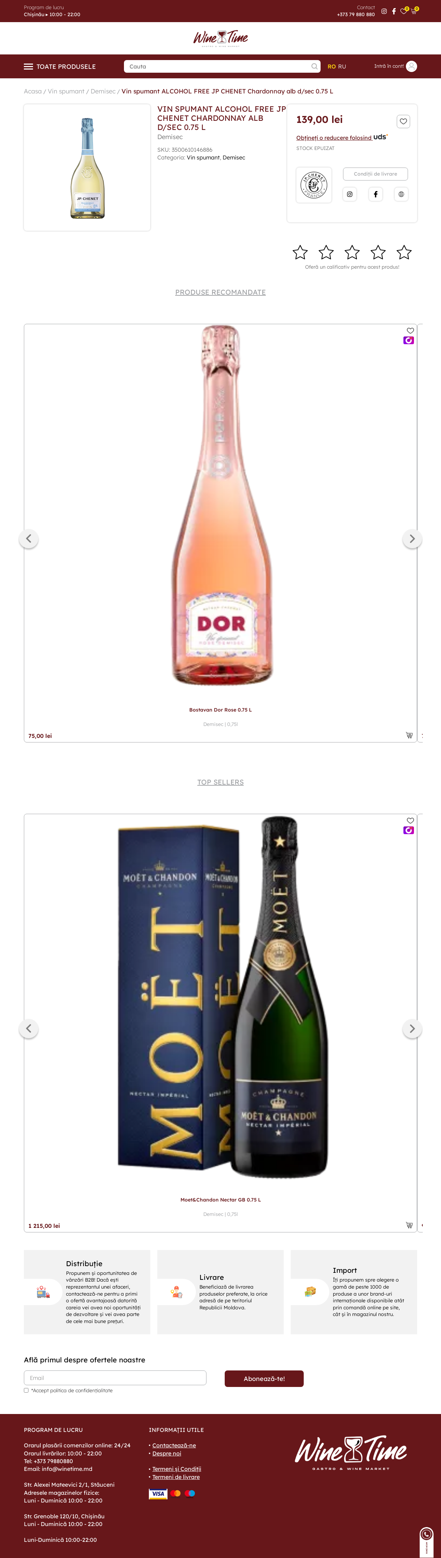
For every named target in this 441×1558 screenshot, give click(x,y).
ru (342, 66)
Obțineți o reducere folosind (342, 137)
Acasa (33, 91)
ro (332, 66)
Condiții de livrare (375, 173)
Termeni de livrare (176, 1476)
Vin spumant (66, 91)
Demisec (104, 91)
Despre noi (166, 1452)
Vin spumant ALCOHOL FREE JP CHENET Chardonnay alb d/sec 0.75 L (230, 91)
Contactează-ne (174, 1444)
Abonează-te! (264, 1378)
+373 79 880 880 (356, 14)
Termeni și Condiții (176, 1468)
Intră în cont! (395, 66)
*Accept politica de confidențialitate (72, 1390)
